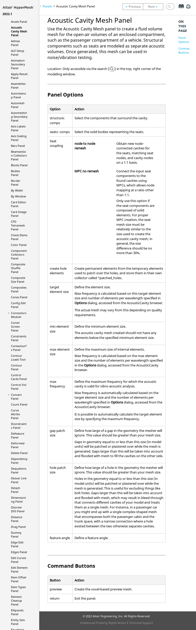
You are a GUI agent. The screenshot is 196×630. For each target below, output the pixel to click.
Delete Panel (19, 453)
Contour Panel (16, 367)
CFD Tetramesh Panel (18, 225)
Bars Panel (18, 146)
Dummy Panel (16, 534)
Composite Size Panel (18, 279)
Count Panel (19, 404)
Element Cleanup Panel (16, 600)
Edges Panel (19, 552)
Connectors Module (18, 315)
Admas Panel (15, 43)
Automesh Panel (17, 105)
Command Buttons (185, 50)
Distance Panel (16, 519)
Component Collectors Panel (19, 254)
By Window (18, 196)
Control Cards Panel (19, 377)
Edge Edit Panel (17, 544)
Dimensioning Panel (18, 499)
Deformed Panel (17, 445)
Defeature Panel (17, 435)
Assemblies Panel (18, 85)
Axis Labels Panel (18, 128)
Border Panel (15, 182)
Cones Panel (19, 297)
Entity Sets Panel (18, 622)
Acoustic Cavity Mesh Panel (19, 31)
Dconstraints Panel (19, 426)
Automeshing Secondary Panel (19, 116)
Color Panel (19, 245)
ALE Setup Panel (17, 52)
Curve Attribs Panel (15, 414)
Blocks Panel (19, 165)
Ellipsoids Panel (17, 612)
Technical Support (141, 623)
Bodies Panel (15, 173)
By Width (17, 190)
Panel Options (183, 40)
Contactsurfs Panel (19, 348)
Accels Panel (19, 21)
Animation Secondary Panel (18, 64)
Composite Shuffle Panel (18, 268)
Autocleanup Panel (18, 95)
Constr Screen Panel (15, 326)
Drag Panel (18, 527)
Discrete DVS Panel (17, 509)
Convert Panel (16, 396)
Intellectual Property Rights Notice (103, 623)
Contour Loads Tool (18, 357)
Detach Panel (15, 490)
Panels (47, 6)
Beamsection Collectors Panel (19, 155)
